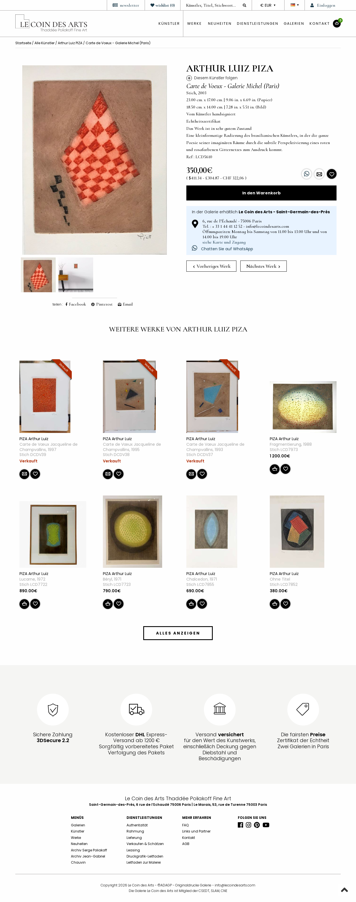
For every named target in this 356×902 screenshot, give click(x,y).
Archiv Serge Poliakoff (89, 850)
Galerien (294, 23)
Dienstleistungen (257, 23)
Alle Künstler (44, 43)
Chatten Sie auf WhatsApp (222, 249)
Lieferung (134, 837)
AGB (185, 843)
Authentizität (137, 825)
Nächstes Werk (263, 266)
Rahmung (135, 831)
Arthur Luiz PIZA (70, 43)
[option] (94, 160)
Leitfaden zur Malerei (144, 862)
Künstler (77, 831)
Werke (194, 23)
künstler (169, 23)
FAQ (185, 825)
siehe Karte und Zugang (224, 242)
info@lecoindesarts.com (235, 885)
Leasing (133, 850)
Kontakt (320, 23)
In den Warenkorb (261, 193)
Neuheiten (220, 23)
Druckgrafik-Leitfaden (145, 856)
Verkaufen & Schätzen (145, 843)
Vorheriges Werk (212, 266)
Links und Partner (196, 831)
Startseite (23, 43)
